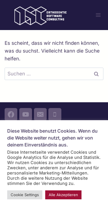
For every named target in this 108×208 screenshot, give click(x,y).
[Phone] (54, 114)
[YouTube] (25, 114)
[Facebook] (11, 114)
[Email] (40, 114)
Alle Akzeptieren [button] (63, 194)
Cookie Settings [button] (25, 194)
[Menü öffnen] (98, 14)
